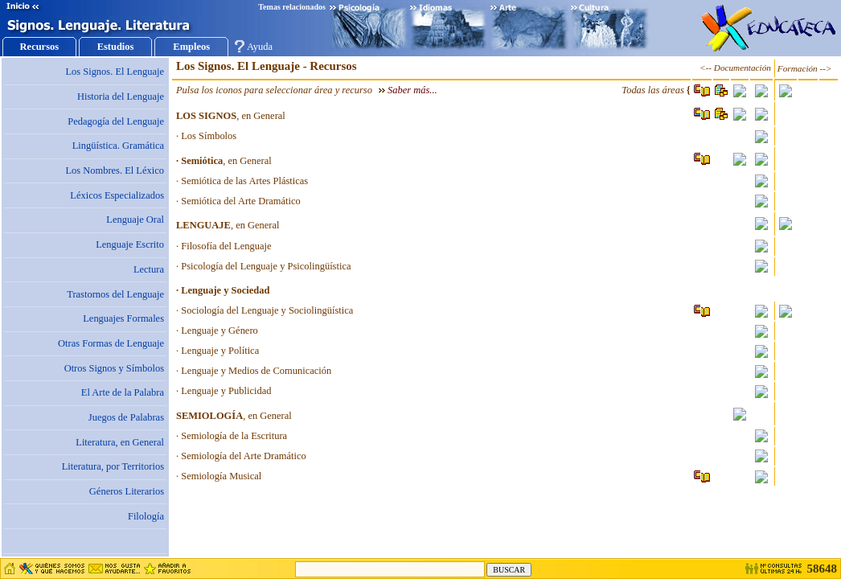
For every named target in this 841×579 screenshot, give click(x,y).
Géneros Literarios (126, 491)
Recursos (39, 46)
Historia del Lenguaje (120, 96)
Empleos (191, 46)
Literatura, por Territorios (113, 466)
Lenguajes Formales (123, 318)
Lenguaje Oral (135, 219)
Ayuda (260, 46)
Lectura (148, 269)
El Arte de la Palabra (122, 392)
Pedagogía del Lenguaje (116, 121)
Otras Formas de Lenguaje (111, 343)
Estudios (115, 46)
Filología (146, 516)
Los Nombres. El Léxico (114, 170)
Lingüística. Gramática (118, 145)
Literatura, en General (120, 442)
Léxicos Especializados (117, 195)
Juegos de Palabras (126, 417)
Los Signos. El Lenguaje (114, 71)
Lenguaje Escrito (130, 244)
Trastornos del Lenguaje (115, 294)
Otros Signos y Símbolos (114, 368)
